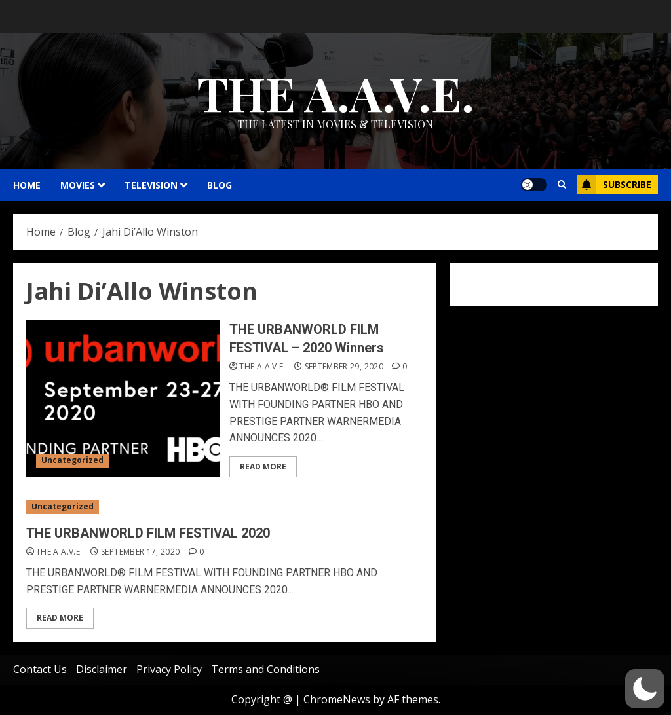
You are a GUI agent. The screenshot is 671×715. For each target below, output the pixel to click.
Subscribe (614, 184)
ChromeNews (336, 699)
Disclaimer (101, 669)
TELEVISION (151, 185)
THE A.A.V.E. (335, 92)
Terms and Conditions (265, 669)
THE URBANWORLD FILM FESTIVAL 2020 (148, 533)
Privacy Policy (169, 669)
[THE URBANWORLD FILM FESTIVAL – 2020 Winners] (123, 398)
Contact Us (40, 669)
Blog (219, 185)
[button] (644, 688)
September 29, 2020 (344, 366)
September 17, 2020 (140, 552)
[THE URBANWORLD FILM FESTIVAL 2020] (224, 507)
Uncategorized (72, 460)
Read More (263, 466)
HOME (27, 185)
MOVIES (77, 185)
